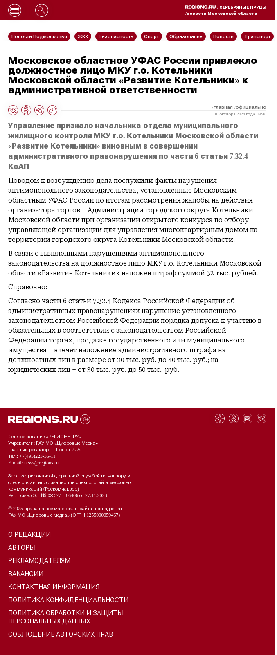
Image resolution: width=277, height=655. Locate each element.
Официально (251, 107)
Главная (223, 107)
